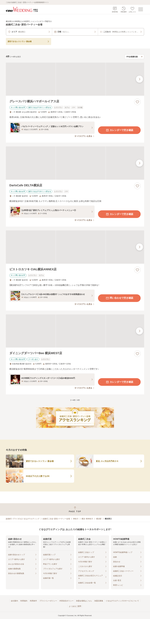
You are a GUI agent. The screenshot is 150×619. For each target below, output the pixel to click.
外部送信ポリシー (66, 601)
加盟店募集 (98, 601)
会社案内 (14, 601)
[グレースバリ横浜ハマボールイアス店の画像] (75, 79)
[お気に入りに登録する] (137, 102)
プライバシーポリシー (48, 601)
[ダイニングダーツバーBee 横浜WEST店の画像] (75, 331)
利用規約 (23, 601)
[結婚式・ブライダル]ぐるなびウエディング (22, 519)
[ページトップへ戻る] (75, 509)
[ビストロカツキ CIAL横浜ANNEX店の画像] (75, 247)
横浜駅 (99, 519)
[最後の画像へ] (139, 79)
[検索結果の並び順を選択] (134, 56)
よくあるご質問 (75, 606)
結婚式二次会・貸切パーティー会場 (56, 519)
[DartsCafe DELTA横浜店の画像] (75, 163)
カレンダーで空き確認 (119, 130)
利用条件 (33, 601)
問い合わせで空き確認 (119, 298)
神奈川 (75, 519)
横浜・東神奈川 (87, 519)
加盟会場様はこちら (84, 601)
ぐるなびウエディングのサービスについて (122, 601)
